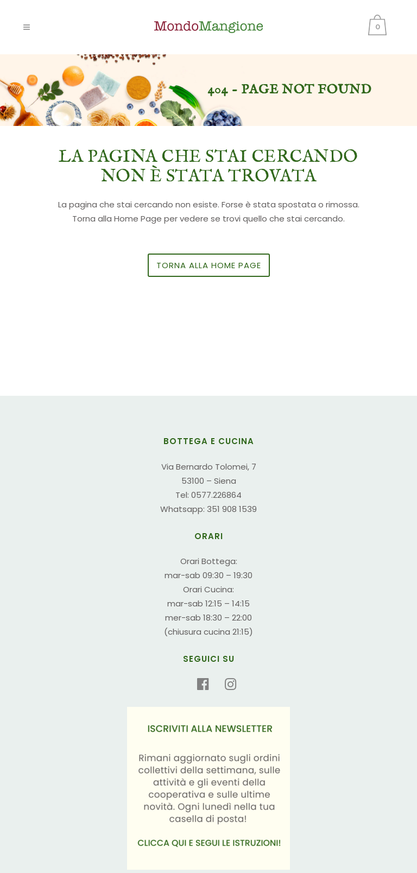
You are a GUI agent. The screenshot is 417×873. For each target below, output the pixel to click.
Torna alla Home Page (208, 265)
